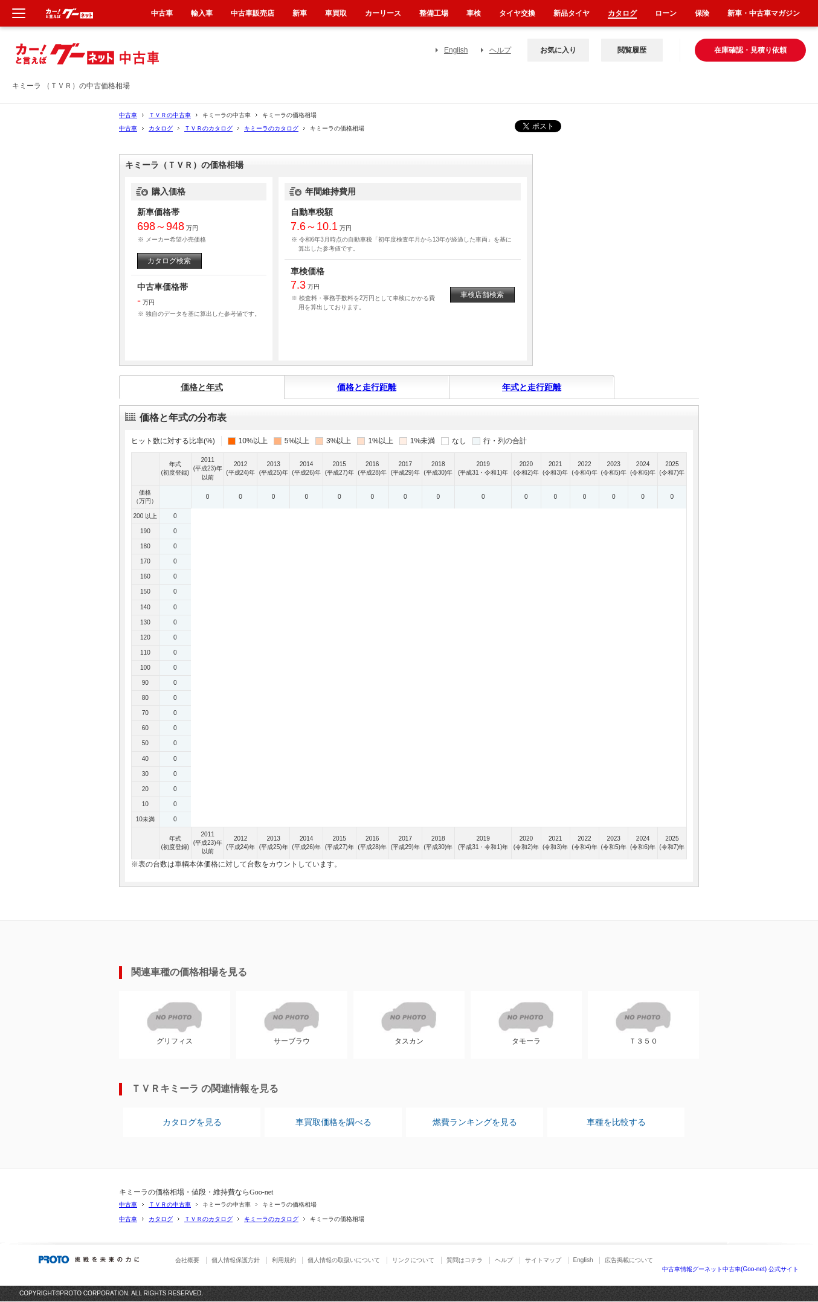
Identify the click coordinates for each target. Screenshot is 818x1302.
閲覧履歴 (631, 50)
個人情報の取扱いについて (344, 1260)
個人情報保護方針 (235, 1260)
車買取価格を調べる (333, 1122)
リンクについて (413, 1260)
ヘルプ (500, 50)
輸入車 (202, 13)
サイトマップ (543, 1260)
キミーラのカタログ (271, 128)
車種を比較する (616, 1122)
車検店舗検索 (482, 294)
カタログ (161, 128)
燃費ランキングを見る (475, 1122)
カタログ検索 (169, 261)
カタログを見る (192, 1122)
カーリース (383, 13)
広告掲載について (629, 1260)
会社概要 (187, 1260)
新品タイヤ (571, 13)
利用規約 (284, 1260)
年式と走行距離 (531, 387)
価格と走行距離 (366, 387)
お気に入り (558, 50)
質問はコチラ (464, 1260)
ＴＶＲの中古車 (170, 115)
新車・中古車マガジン (763, 13)
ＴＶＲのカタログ (208, 128)
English (456, 50)
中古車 (128, 115)
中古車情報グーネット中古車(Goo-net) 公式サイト (730, 1269)
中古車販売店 (252, 13)
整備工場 (433, 13)
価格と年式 (202, 387)
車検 (473, 13)
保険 (702, 13)
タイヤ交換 (517, 13)
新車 (299, 13)
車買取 (336, 13)
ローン (666, 13)
